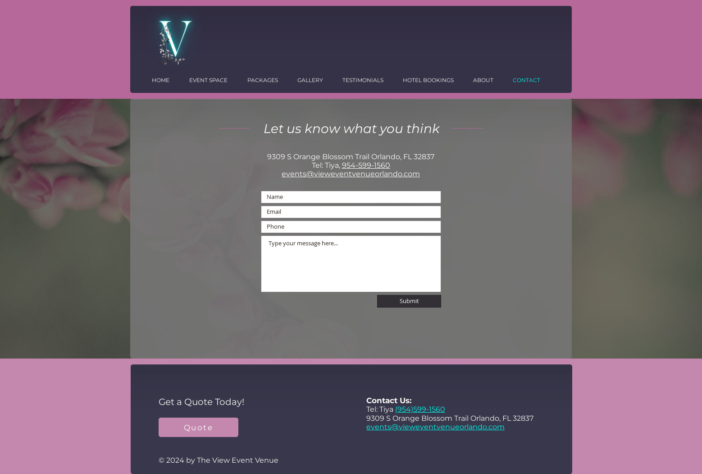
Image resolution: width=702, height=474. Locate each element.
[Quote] (198, 427)
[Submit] (409, 301)
